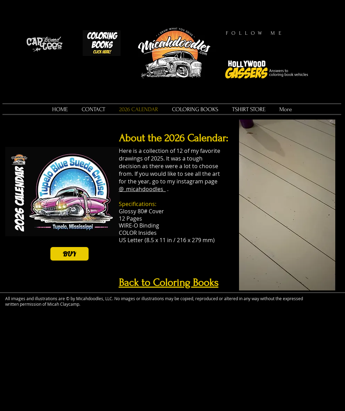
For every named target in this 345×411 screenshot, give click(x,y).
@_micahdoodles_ (142, 189)
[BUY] (69, 254)
